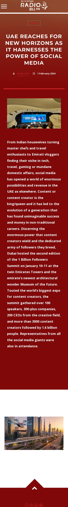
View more (34, 433)
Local (34, 22)
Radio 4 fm (23, 73)
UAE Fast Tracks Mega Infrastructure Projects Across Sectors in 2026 (27, 459)
